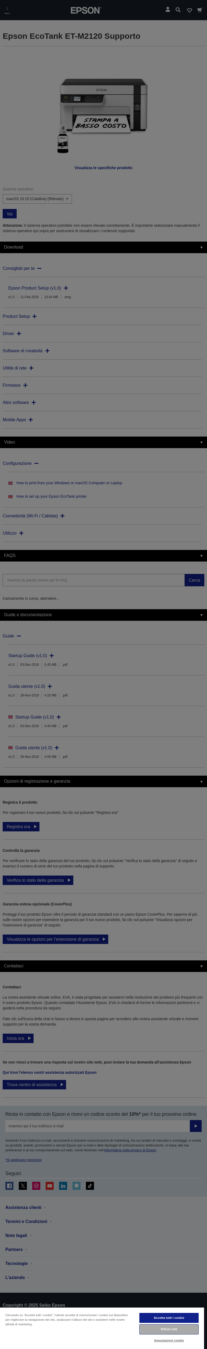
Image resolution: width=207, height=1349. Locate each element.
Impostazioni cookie (169, 1340)
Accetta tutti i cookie (169, 1317)
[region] (102, 1328)
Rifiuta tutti (169, 1329)
